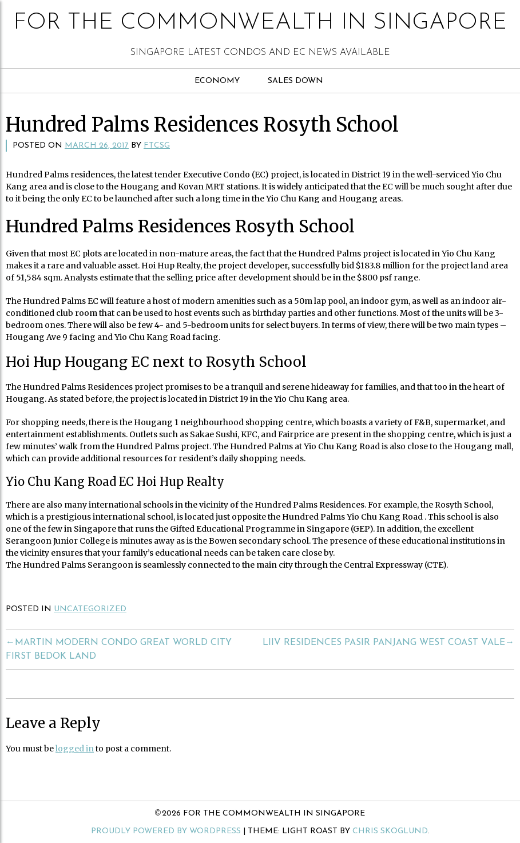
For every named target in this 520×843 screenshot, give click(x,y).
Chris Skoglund (390, 831)
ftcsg (157, 145)
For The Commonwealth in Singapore (260, 22)
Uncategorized (90, 609)
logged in (74, 748)
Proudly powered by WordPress (166, 831)
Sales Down (295, 81)
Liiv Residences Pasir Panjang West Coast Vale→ (388, 642)
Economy (217, 81)
